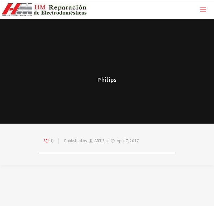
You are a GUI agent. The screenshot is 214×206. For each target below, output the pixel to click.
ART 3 (99, 140)
